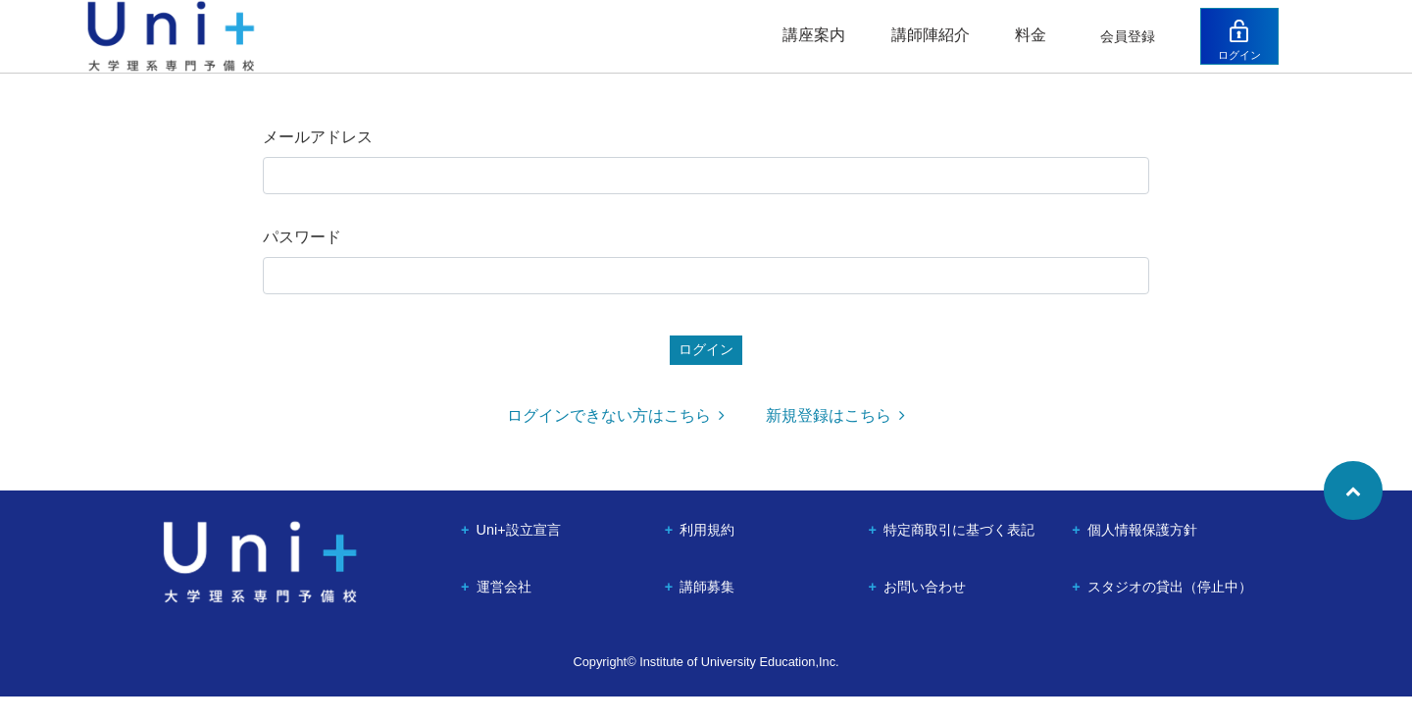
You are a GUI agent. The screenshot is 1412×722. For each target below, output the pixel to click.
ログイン (1258, 66)
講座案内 (803, 46)
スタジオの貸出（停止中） (1169, 612)
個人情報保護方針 (1142, 555)
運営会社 (504, 612)
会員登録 (1117, 48)
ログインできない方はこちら (616, 441)
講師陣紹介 (920, 46)
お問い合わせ (924, 612)
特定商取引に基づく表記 (958, 555)
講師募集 (707, 612)
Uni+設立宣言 (519, 555)
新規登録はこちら (835, 441)
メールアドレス (318, 160)
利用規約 (707, 555)
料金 (1019, 46)
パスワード (302, 260)
